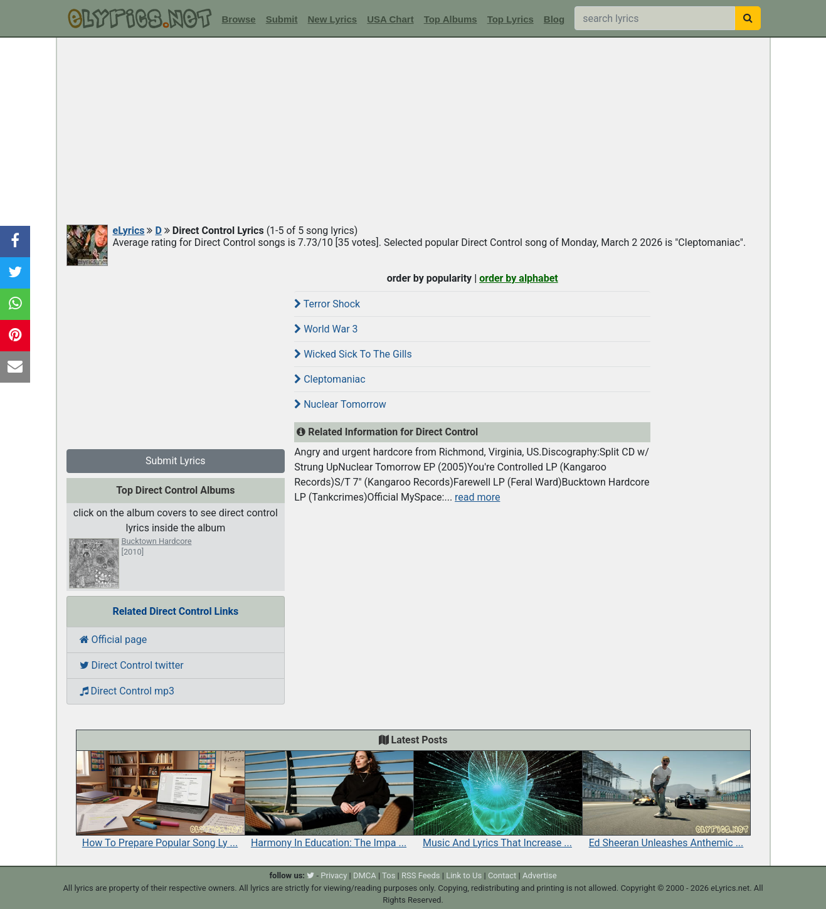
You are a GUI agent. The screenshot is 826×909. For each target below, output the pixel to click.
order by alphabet (518, 278)
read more (477, 497)
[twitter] (310, 875)
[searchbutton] (748, 18)
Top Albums (450, 19)
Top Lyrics (510, 19)
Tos (388, 875)
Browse (239, 19)
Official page (113, 640)
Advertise (539, 875)
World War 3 (325, 329)
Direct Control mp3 (127, 691)
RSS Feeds (420, 875)
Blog (554, 19)
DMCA (364, 875)
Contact (502, 875)
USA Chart (390, 19)
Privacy (333, 875)
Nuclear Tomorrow (340, 404)
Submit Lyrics (176, 461)
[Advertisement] (413, 132)
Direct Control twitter (132, 665)
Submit (282, 19)
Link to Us (464, 875)
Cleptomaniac (329, 379)
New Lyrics (332, 19)
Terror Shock (327, 304)
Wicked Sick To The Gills (353, 354)
